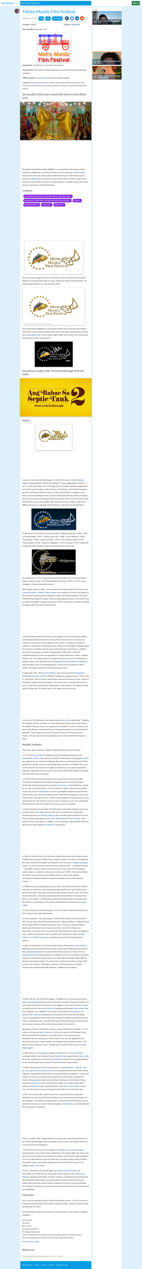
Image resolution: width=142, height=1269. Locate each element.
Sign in (136, 3)
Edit (41, 18)
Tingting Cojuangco (80, 862)
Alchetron (7, 3)
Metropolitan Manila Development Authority (69, 661)
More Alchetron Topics (30, 1241)
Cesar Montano (80, 945)
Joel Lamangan (42, 1053)
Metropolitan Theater (30, 758)
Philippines (75, 24)
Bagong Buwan (32, 952)
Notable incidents (31, 205)
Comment (57, 18)
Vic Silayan (76, 818)
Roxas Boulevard (33, 335)
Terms (37, 1265)
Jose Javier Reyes (76, 1053)
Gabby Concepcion (41, 937)
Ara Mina (84, 1005)
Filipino (34, 179)
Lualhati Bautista (33, 1002)
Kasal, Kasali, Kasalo (72, 1086)
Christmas (81, 172)
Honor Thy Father (70, 1170)
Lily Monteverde (56, 1059)
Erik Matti (58, 1170)
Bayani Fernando (36, 1086)
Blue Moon (62, 1056)
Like (48, 18)
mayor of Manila (70, 480)
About (27, 1265)
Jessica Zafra (65, 720)
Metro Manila (41, 78)
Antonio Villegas (56, 495)
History (77, 200)
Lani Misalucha (66, 1104)
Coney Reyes (39, 812)
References (59, 205)
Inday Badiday (43, 791)
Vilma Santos (84, 758)
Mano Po (50, 1008)
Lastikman (37, 1014)
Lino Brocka (40, 755)
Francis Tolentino (49, 673)
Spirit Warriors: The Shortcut (51, 1032)
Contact (51, 1265)
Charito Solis (50, 818)
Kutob (81, 1056)
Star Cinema (35, 1083)
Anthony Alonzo (47, 815)
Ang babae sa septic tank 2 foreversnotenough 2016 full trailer (47, 200)
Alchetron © (62, 1265)
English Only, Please (37, 1165)
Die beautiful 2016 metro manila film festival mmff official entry (48, 196)
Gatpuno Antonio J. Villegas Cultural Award (39, 592)
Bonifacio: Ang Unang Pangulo (72, 1150)
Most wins (46, 205)
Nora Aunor (62, 785)
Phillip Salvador (62, 818)
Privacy (44, 1265)
